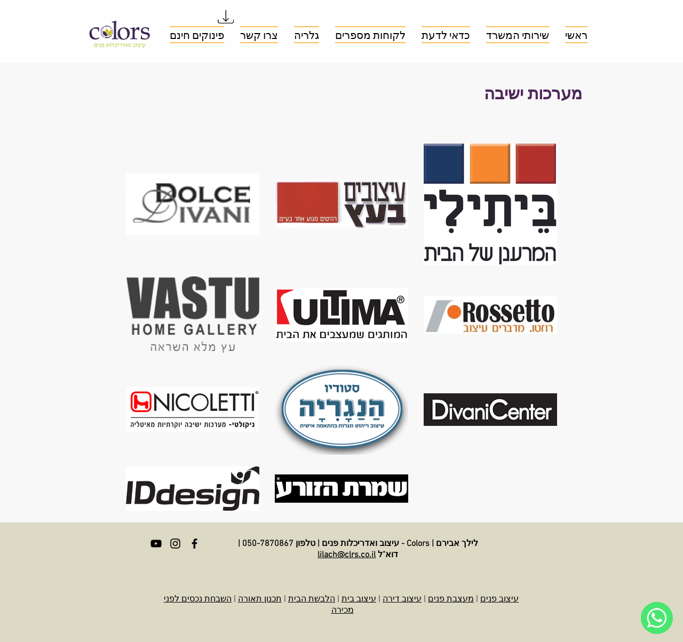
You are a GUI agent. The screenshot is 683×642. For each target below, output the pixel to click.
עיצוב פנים (499, 599)
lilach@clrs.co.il (346, 555)
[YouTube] (156, 543)
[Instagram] (175, 543)
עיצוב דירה (402, 599)
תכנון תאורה (260, 599)
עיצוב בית (359, 599)
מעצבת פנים (451, 599)
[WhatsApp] (657, 618)
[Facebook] (194, 543)
